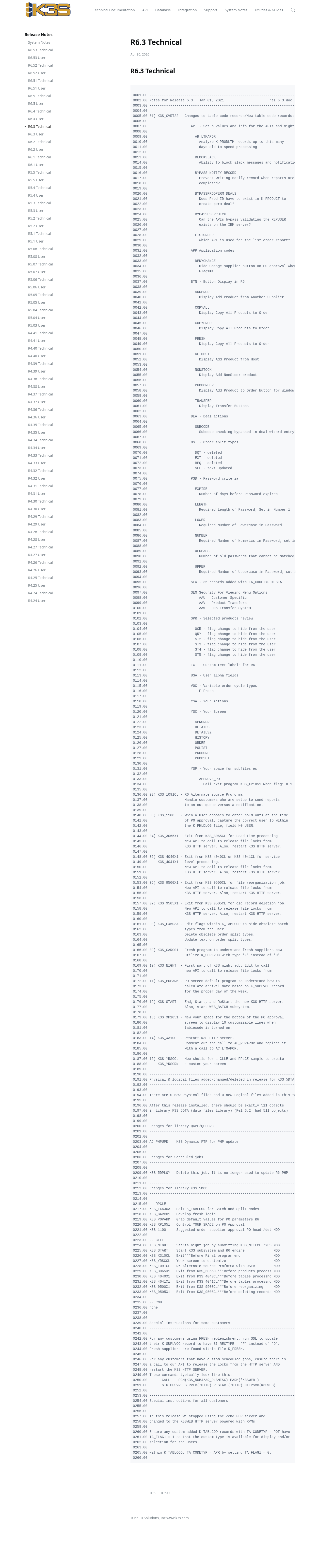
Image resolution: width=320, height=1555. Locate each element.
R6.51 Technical (40, 80)
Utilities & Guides (269, 10)
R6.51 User (37, 88)
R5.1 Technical (39, 233)
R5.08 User (37, 256)
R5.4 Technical (39, 187)
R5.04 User (37, 317)
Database (163, 10)
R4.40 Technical (40, 348)
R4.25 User (37, 585)
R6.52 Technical (40, 65)
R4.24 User (37, 600)
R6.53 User (37, 57)
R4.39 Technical (40, 363)
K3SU (165, 1493)
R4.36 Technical (40, 409)
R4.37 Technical (40, 394)
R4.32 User (37, 478)
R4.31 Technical (40, 486)
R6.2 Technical (39, 141)
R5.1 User (36, 241)
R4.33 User (37, 463)
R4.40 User (37, 356)
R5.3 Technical (39, 203)
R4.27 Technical (40, 547)
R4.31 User (37, 493)
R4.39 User (37, 371)
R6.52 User (37, 73)
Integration (187, 10)
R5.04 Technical (40, 310)
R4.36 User (37, 417)
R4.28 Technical (40, 531)
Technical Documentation (114, 10)
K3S (153, 1493)
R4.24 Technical (40, 593)
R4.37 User (37, 401)
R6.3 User (36, 134)
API (145, 10)
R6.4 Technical (39, 111)
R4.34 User (37, 447)
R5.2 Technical (39, 218)
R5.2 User (36, 226)
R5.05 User (37, 302)
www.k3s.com (177, 1518)
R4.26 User (37, 570)
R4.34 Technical (40, 440)
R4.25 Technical (40, 577)
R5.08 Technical (40, 248)
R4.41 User (37, 340)
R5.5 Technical (39, 172)
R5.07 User (37, 271)
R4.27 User (37, 554)
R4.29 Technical (40, 516)
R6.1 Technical (39, 157)
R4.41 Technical (40, 333)
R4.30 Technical (40, 501)
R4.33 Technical (40, 455)
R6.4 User (36, 118)
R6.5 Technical (39, 96)
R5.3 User (36, 210)
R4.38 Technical (40, 378)
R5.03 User (37, 325)
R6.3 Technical (39, 126)
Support (211, 10)
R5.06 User (37, 287)
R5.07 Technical (40, 264)
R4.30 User (37, 508)
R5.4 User (36, 195)
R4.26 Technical (40, 562)
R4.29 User (37, 524)
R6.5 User (36, 103)
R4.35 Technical (40, 424)
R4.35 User (37, 432)
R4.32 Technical (40, 470)
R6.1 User (36, 164)
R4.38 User (37, 386)
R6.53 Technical (40, 50)
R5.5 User (36, 180)
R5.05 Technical (40, 294)
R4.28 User (37, 539)
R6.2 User (36, 149)
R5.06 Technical (40, 279)
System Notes (236, 10)
